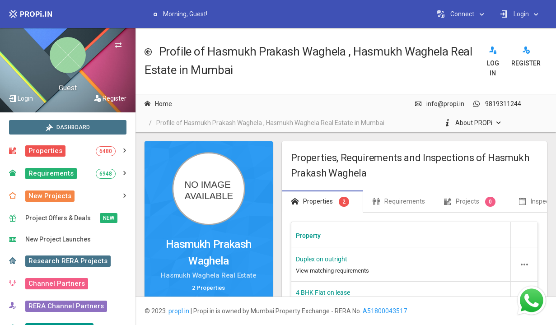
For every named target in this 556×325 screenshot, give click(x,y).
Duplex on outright (321, 259)
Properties (320, 202)
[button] (524, 264)
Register (114, 98)
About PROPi (468, 122)
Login (25, 98)
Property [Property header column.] (308, 235)
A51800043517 (385, 311)
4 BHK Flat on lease (323, 292)
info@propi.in (439, 103)
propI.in (178, 311)
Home (158, 103)
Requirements (399, 201)
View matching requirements (332, 270)
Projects (469, 202)
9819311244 (497, 103)
